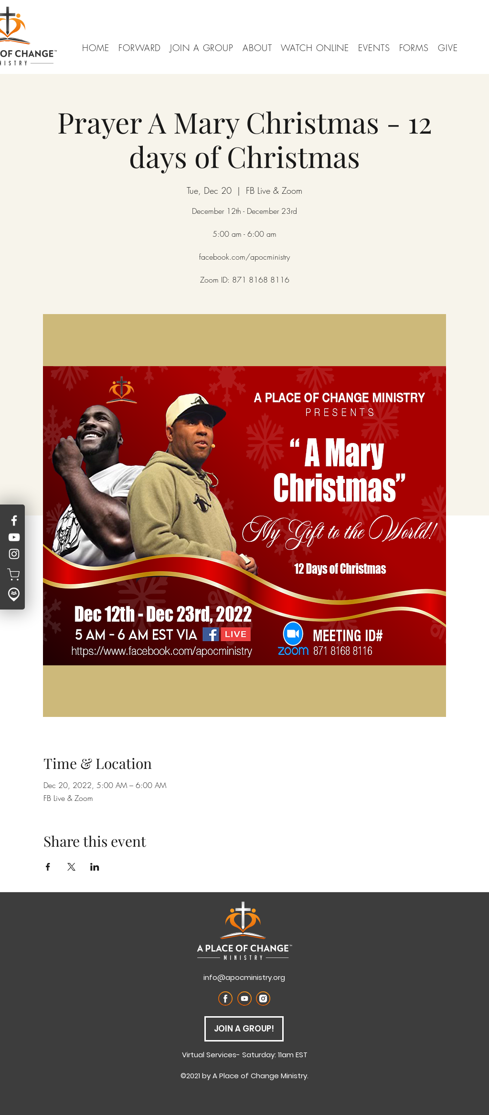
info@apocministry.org (244, 977)
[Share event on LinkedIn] (94, 867)
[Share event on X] (71, 867)
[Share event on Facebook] (48, 867)
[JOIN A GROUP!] (244, 1028)
